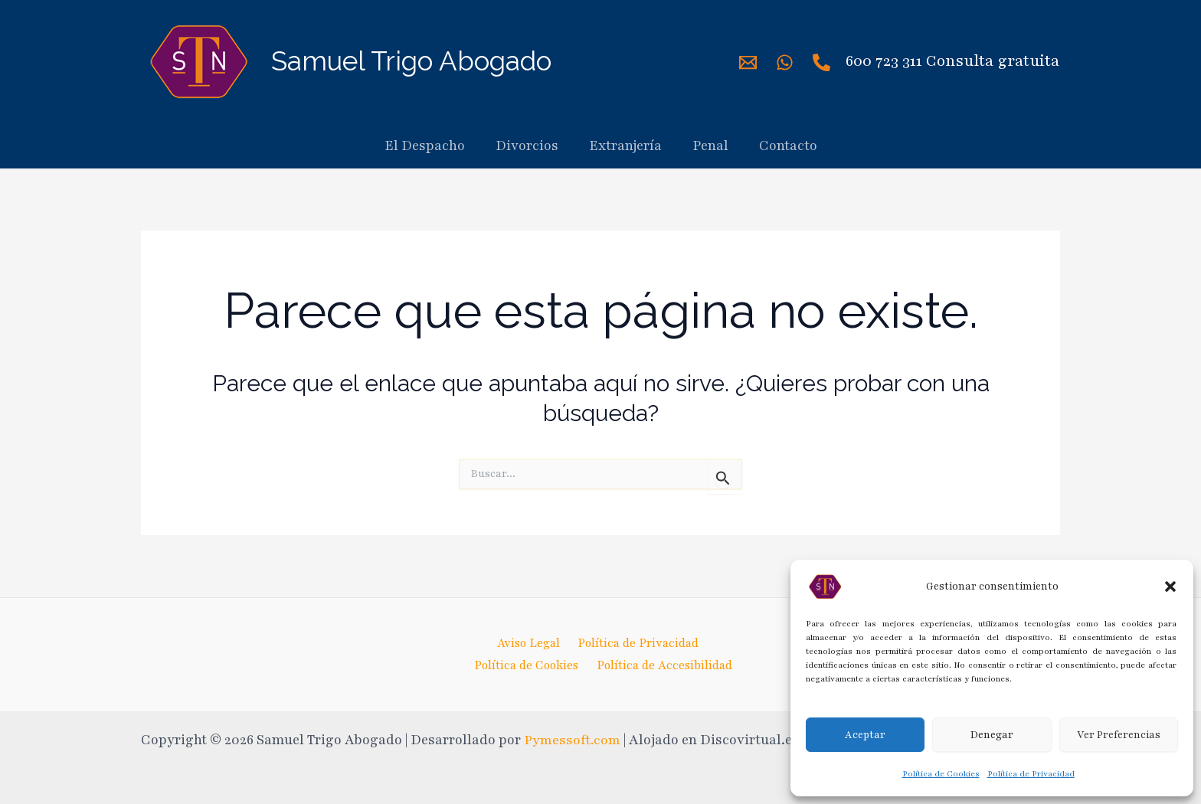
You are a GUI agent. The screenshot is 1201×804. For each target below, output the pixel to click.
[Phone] (821, 62)
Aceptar (865, 735)
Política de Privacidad (1031, 773)
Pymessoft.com (573, 739)
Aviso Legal (525, 642)
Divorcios (527, 145)
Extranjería (625, 145)
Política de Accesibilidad (667, 664)
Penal (710, 145)
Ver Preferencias (1118, 735)
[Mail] (748, 62)
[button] (1170, 586)
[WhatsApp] (785, 62)
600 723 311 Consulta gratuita (953, 61)
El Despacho (425, 145)
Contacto (788, 145)
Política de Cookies (941, 773)
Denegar (991, 735)
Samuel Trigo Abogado (411, 61)
